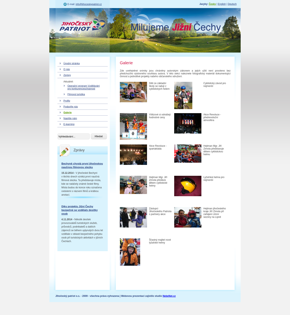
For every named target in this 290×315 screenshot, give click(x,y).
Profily (66, 100)
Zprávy (67, 75)
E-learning (69, 124)
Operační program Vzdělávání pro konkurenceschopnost (83, 87)
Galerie (67, 112)
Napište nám (70, 118)
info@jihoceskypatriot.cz (89, 4)
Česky (212, 4)
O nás (66, 69)
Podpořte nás (70, 106)
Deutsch (232, 4)
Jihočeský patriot (82, 25)
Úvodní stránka (71, 63)
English (222, 4)
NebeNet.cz (169, 296)
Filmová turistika (76, 94)
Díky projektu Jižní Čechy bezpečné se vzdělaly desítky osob (79, 210)
